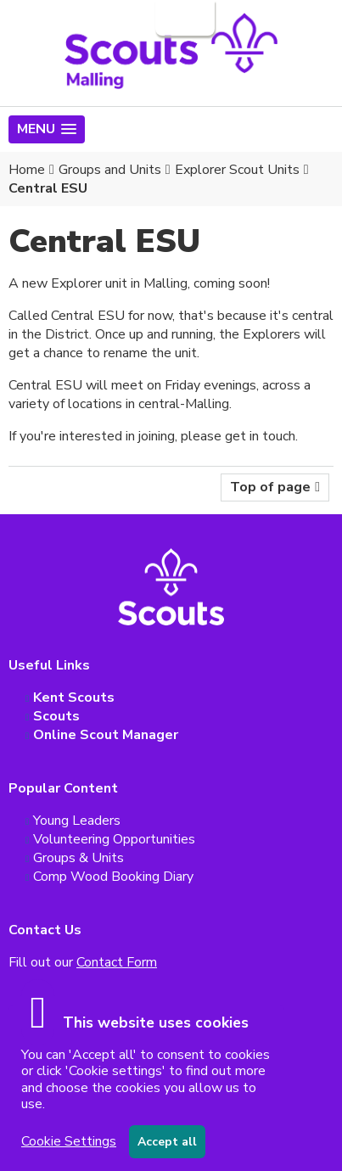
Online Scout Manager (105, 735)
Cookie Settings (68, 1141)
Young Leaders (77, 820)
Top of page (270, 487)
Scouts (56, 716)
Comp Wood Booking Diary (113, 876)
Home (26, 169)
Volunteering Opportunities (114, 839)
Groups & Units (78, 858)
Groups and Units (110, 169)
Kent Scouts (74, 697)
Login (183, 17)
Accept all (167, 1142)
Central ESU (47, 188)
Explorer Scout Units (237, 169)
